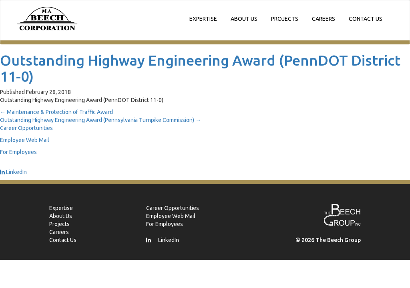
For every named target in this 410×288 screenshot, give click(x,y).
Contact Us (365, 19)
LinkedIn (13, 172)
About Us (244, 19)
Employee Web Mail (24, 140)
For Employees (18, 152)
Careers (323, 19)
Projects (284, 19)
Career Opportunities (26, 128)
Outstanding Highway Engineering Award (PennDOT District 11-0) (200, 68)
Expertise (203, 19)
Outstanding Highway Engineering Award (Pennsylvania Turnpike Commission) (100, 120)
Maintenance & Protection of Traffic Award (56, 112)
